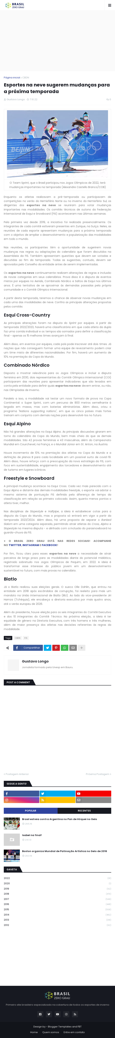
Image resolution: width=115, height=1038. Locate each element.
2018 (57, 894)
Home (34, 1032)
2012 (57, 925)
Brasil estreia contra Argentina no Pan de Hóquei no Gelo (59, 819)
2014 (57, 915)
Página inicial (12, 77)
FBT (80, 1026)
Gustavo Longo (35, 661)
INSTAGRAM (30, 545)
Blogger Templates (60, 1026)
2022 (57, 878)
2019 (57, 889)
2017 (57, 899)
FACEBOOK (49, 545)
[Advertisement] (59, 40)
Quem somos (50, 1032)
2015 (57, 910)
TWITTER (15, 545)
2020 (57, 884)
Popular (30, 810)
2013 (57, 920)
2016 (57, 904)
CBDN (25, 77)
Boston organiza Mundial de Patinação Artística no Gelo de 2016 (64, 851)
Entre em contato (74, 1032)
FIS (25, 637)
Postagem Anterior (17, 774)
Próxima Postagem (97, 774)
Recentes (84, 810)
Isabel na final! (32, 835)
